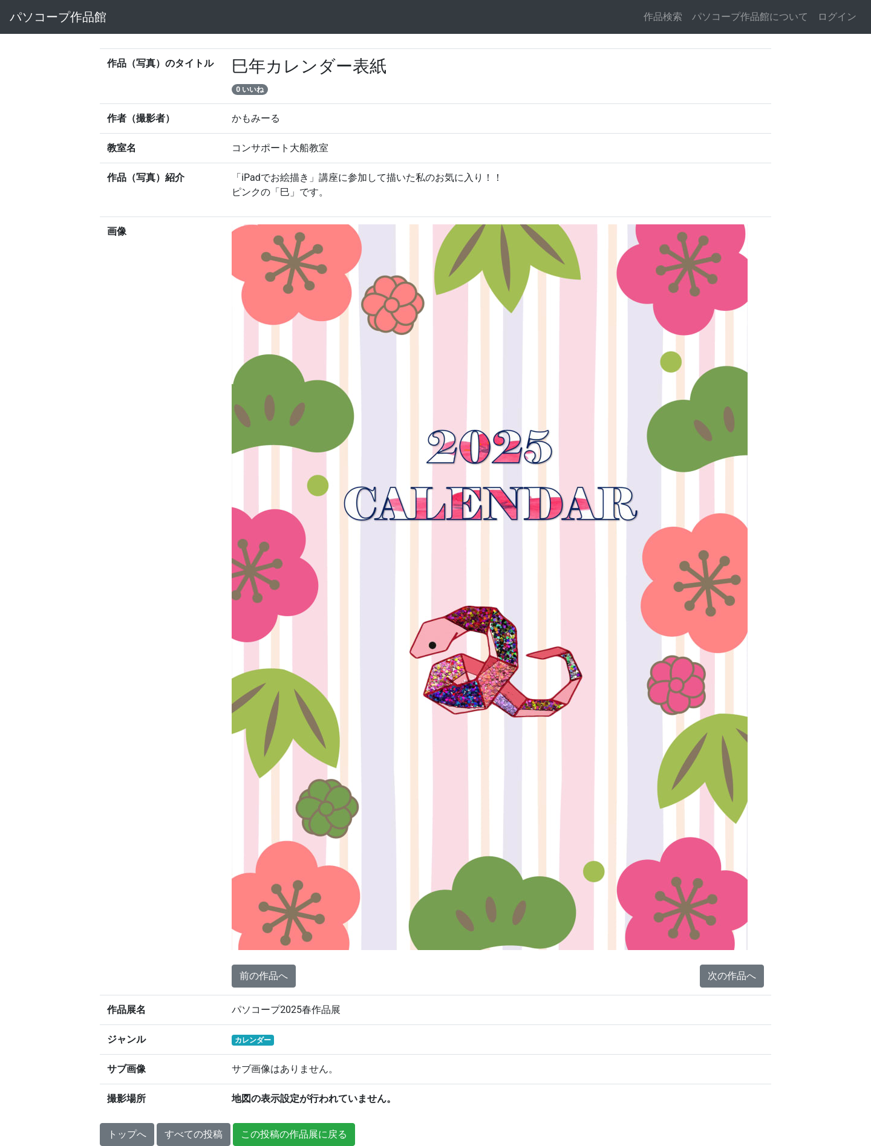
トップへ (127, 1134)
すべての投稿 (194, 1134)
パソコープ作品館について (750, 16)
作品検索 (663, 16)
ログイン (837, 16)
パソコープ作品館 (58, 17)
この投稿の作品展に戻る (294, 1134)
